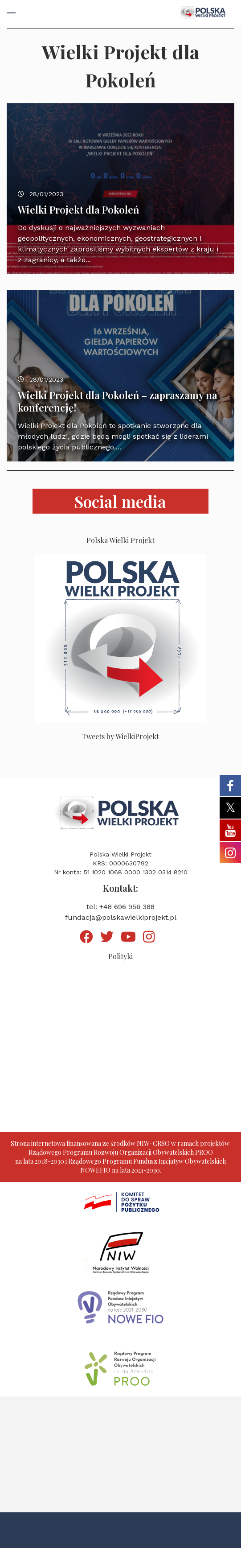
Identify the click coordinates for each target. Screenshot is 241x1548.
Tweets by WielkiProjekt (120, 736)
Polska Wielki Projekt (120, 540)
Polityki (120, 956)
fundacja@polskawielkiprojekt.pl (120, 917)
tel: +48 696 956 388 (120, 906)
